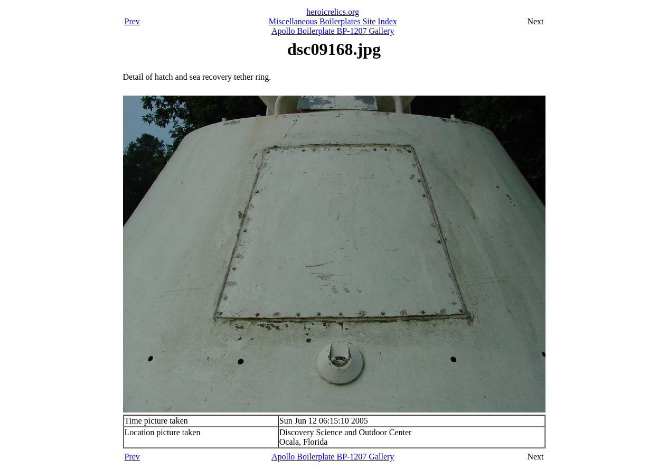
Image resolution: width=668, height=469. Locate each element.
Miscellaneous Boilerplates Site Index (333, 21)
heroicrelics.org (332, 11)
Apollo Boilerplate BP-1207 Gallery (332, 30)
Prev (132, 21)
